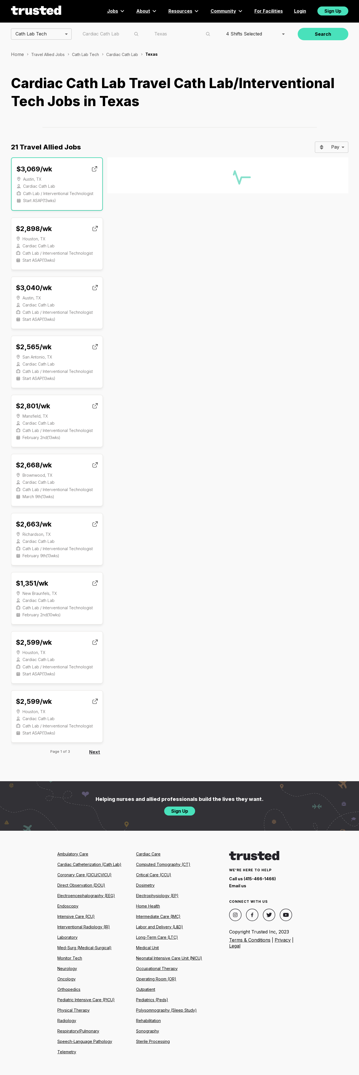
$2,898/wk (34, 229)
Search (323, 34)
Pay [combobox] (335, 147)
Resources (183, 11)
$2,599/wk (34, 642)
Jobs (116, 11)
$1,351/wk (32, 583)
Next (94, 752)
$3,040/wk (34, 288)
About (146, 11)
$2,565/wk (33, 347)
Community (227, 11)
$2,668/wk (34, 465)
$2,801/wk (33, 406)
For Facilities (268, 11)
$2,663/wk (33, 524)
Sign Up (332, 11)
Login (300, 11)
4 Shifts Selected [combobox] (244, 34)
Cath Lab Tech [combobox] (31, 34)
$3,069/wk (34, 169)
